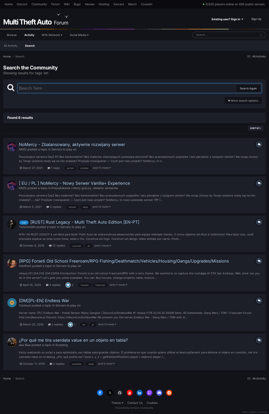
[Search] (213, 35)
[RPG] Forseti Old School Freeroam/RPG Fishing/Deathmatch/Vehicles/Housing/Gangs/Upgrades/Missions (124, 261)
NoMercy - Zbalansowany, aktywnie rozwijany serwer (72, 144)
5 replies (53, 285)
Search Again (248, 88)
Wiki (67, 4)
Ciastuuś (25, 305)
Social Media (79, 35)
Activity (29, 36)
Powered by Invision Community (134, 407)
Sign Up (256, 19)
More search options (243, 100)
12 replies (57, 245)
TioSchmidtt (27, 227)
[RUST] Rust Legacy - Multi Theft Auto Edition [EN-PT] (84, 222)
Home (9, 4)
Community (39, 4)
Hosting (104, 4)
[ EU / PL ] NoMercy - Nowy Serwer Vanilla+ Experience (74, 183)
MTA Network (52, 35)
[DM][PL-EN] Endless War (44, 300)
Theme (117, 403)
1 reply (53, 168)
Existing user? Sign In (227, 19)
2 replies (53, 206)
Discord (22, 4)
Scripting (61, 345)
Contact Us (135, 403)
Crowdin (146, 4)
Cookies (152, 403)
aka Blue (25, 345)
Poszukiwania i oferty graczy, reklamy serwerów (84, 188)
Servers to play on (63, 149)
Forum (55, 4)
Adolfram (25, 266)
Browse (12, 35)
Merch (132, 4)
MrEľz (23, 149)
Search (30, 45)
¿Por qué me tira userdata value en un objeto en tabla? (73, 340)
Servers (118, 4)
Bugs (77, 4)
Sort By (255, 128)
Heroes (90, 4)
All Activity (10, 45)
